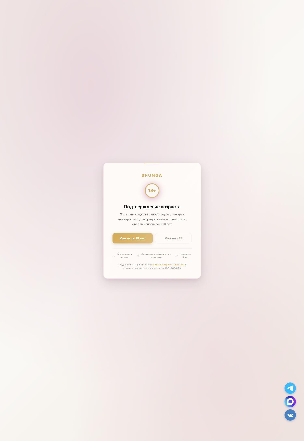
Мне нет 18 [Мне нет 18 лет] (173, 238)
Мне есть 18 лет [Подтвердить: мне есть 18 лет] (132, 238)
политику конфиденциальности (168, 264)
